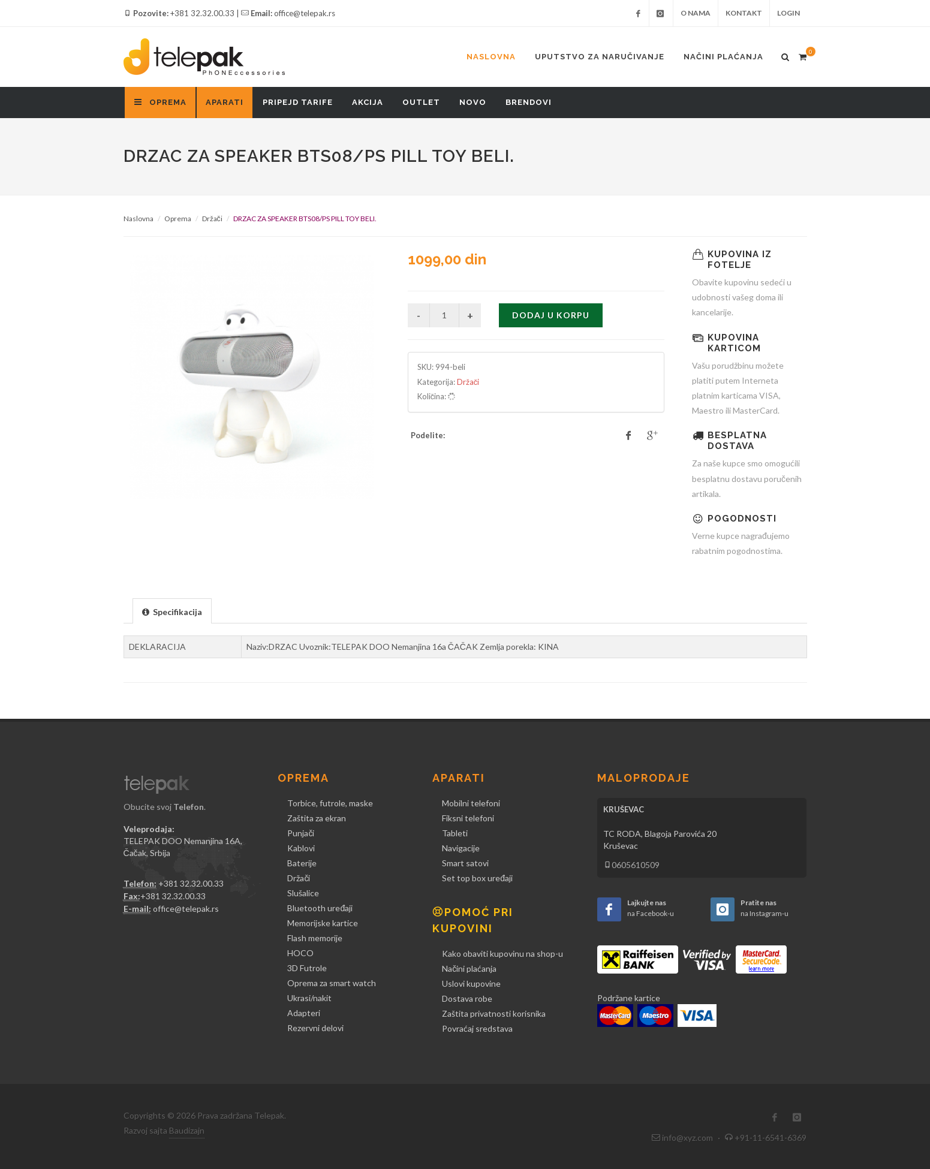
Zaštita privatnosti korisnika (494, 1013)
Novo (472, 102)
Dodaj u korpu (550, 315)
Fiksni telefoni (468, 818)
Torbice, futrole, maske (330, 803)
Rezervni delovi (315, 1028)
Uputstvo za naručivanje (599, 56)
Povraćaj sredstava (477, 1028)
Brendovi (528, 102)
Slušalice (303, 893)
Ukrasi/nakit (309, 998)
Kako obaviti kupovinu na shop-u (502, 953)
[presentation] (172, 611)
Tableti (455, 833)
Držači (212, 218)
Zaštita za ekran (316, 818)
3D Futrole (307, 968)
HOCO (300, 953)
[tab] (172, 610)
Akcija (367, 102)
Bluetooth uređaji (320, 908)
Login (788, 12)
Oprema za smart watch (331, 983)
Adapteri (303, 1013)
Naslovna (491, 56)
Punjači (300, 833)
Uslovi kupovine (471, 983)
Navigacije (461, 848)
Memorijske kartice (322, 923)
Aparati (224, 102)
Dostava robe (467, 998)
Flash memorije (314, 938)
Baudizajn (186, 1130)
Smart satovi (465, 863)
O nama (696, 12)
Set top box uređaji (477, 878)
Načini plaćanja (723, 56)
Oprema (177, 218)
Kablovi (301, 848)
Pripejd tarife (298, 102)
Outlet (421, 102)
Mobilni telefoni (471, 803)
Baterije (302, 863)
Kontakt (744, 12)
